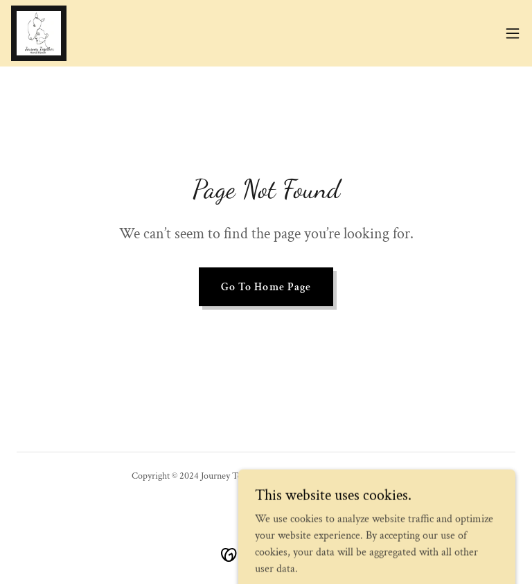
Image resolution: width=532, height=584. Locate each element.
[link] (38, 33)
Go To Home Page (265, 287)
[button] (512, 33)
